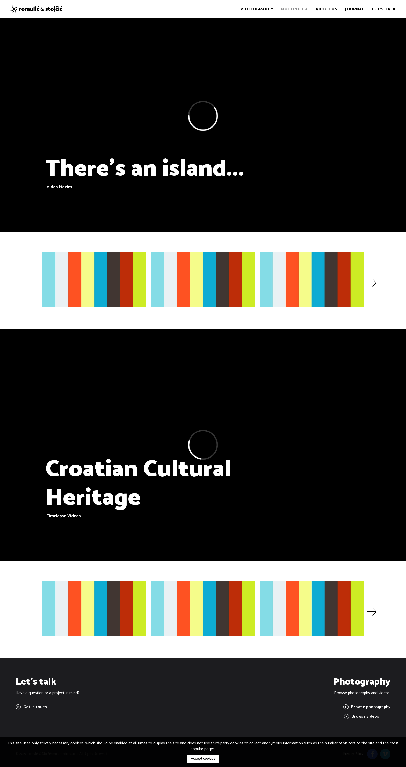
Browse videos (361, 716)
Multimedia (294, 9)
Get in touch (31, 706)
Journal (354, 9)
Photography (257, 9)
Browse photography (366, 706)
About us (326, 9)
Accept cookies (203, 759)
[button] (371, 282)
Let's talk (384, 9)
